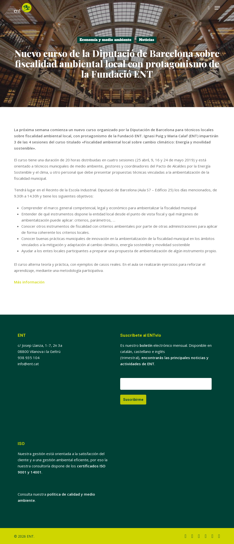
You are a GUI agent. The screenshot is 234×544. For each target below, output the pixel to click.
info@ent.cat (28, 363)
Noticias (146, 39)
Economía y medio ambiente (106, 39)
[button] (217, 7)
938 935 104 (29, 357)
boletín (146, 345)
